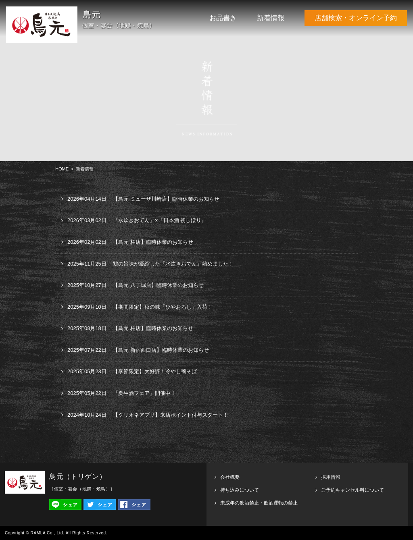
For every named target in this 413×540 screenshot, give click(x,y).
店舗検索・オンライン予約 (356, 18)
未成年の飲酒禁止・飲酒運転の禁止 (259, 503)
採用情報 (330, 477)
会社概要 (230, 477)
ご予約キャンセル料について (352, 490)
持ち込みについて (239, 490)
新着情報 (270, 18)
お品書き (223, 18)
